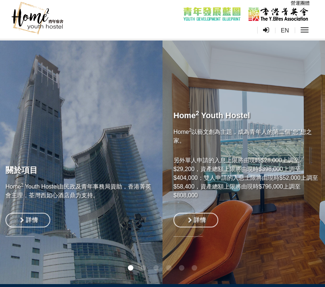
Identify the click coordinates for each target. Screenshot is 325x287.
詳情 (29, 221)
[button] (130, 268)
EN (285, 30)
